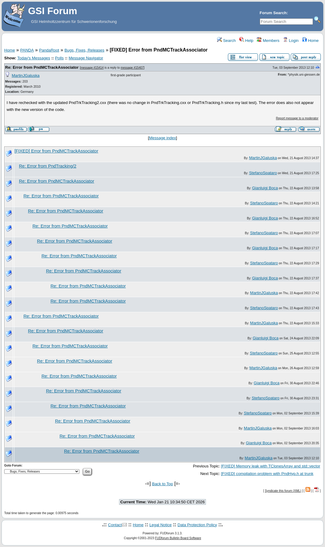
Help (246, 40)
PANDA (27, 50)
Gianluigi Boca (265, 188)
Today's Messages (33, 58)
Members (268, 40)
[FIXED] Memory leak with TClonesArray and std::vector (270, 466)
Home (310, 40)
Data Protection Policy (197, 525)
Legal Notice (160, 525)
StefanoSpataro (263, 173)
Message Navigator (86, 58)
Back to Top (162, 484)
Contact (115, 525)
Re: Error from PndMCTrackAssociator (41, 67)
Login (291, 40)
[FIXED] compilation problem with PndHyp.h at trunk (267, 473)
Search (226, 40)
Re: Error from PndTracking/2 (47, 166)
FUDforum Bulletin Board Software (178, 538)
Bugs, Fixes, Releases (85, 50)
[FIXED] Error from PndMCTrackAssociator (56, 151)
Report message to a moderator (297, 118)
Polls (59, 58)
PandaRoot (49, 50)
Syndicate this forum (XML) (283, 490)
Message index (162, 138)
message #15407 (132, 67)
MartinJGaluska (26, 75)
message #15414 (92, 67)
